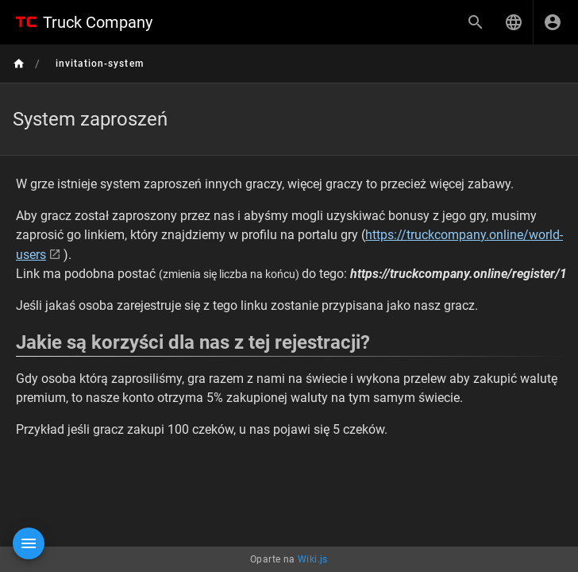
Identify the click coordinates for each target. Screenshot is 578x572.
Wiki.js (313, 559)
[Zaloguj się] (553, 22)
